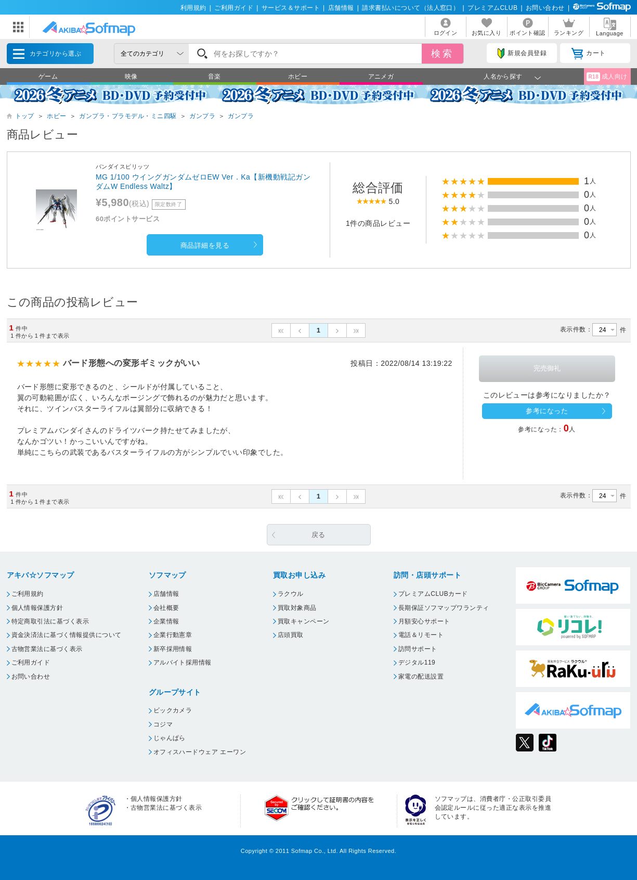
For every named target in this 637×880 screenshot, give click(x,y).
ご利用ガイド (233, 7)
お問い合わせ (545, 7)
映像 (131, 76)
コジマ (163, 724)
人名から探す (503, 76)
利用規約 (193, 7)
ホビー (297, 76)
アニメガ (381, 76)
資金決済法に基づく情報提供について (66, 635)
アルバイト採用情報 (182, 662)
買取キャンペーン (304, 621)
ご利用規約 (27, 593)
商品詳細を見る (204, 245)
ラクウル (291, 593)
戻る (318, 535)
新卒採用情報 (172, 649)
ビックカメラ (172, 710)
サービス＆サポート (291, 7)
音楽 (214, 76)
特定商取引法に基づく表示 (50, 621)
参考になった (547, 411)
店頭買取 (291, 635)
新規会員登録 (522, 53)
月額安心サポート (424, 621)
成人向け (607, 76)
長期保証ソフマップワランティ (443, 607)
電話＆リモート (421, 635)
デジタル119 (416, 662)
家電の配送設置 (421, 676)
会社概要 (166, 607)
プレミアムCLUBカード (433, 593)
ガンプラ (202, 116)
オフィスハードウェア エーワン (199, 752)
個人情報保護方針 (37, 607)
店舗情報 (341, 7)
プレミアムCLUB (492, 7)
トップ (24, 116)
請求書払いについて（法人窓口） (410, 7)
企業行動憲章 (172, 635)
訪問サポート (417, 649)
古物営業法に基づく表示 (47, 649)
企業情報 (166, 621)
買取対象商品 (297, 607)
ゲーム (48, 76)
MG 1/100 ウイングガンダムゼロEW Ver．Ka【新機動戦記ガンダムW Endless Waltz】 (203, 181)
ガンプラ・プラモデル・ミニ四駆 (127, 116)
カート (588, 53)
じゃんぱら (169, 738)
